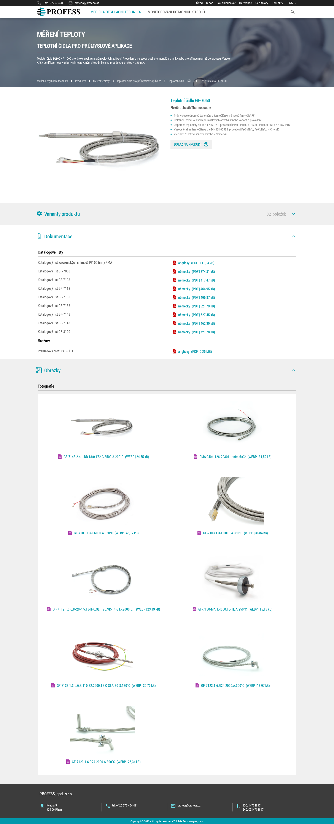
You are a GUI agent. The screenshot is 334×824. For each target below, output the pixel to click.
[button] (167, 214)
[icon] (293, 214)
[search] (292, 12)
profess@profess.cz (189, 805)
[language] (294, 3)
